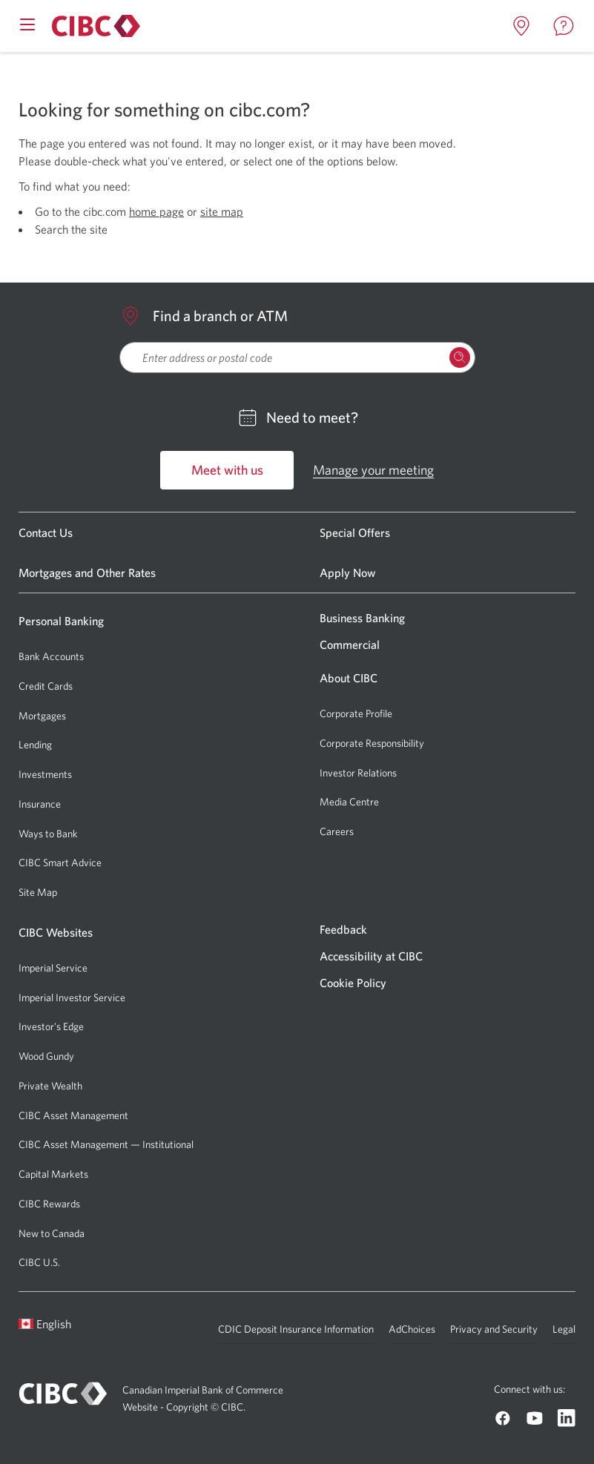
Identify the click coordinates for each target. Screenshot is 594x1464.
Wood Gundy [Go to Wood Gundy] (46, 1056)
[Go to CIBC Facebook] (503, 1418)
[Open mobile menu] (27, 23)
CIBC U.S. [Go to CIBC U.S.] (39, 1262)
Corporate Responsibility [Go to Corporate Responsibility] (372, 743)
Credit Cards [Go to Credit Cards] (46, 686)
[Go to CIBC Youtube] (535, 1418)
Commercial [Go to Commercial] (350, 644)
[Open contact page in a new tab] (563, 26)
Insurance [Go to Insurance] (40, 804)
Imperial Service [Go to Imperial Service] (53, 968)
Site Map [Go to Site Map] (38, 892)
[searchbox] (297, 357)
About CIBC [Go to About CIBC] (348, 677)
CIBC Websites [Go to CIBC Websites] (56, 932)
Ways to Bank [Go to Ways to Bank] (48, 833)
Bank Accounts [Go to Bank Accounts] (51, 656)
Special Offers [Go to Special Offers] (355, 532)
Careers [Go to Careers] (337, 831)
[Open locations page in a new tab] (521, 26)
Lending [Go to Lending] (35, 744)
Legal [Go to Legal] (563, 1329)
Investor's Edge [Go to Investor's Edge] (51, 1026)
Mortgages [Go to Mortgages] (42, 715)
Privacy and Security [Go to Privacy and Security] (494, 1329)
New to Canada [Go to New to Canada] (52, 1233)
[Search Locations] (459, 357)
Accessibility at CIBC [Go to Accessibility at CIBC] (371, 956)
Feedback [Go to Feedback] (343, 929)
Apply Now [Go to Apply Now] (348, 572)
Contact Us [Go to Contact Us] (46, 532)
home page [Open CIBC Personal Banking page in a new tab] (156, 211)
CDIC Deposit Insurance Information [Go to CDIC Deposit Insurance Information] (296, 1329)
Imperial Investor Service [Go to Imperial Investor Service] (72, 997)
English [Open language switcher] (45, 1323)
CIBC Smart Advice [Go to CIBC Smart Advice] (60, 862)
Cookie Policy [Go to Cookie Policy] (353, 982)
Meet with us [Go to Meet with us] (227, 469)
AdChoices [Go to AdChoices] (412, 1329)
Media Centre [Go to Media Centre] (349, 801)
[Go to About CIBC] (93, 26)
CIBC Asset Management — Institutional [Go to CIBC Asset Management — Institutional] (106, 1144)
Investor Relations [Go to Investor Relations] (358, 772)
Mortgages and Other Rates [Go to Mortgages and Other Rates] (87, 572)
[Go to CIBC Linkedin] (566, 1418)
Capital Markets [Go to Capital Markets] (53, 1174)
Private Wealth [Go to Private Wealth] (50, 1085)
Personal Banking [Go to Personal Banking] (61, 620)
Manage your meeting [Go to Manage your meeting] (373, 469)
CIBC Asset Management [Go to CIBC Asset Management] (73, 1115)
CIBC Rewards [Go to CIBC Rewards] (49, 1203)
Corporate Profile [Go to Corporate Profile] (356, 713)
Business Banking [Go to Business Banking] (362, 617)
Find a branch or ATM (203, 316)
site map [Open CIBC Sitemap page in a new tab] (221, 211)
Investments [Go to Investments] (45, 774)
